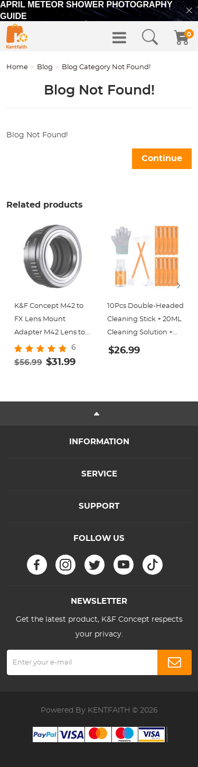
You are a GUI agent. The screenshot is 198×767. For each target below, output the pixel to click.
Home (17, 67)
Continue (162, 158)
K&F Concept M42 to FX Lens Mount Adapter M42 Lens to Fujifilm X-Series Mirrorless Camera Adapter (49, 321)
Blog (45, 67)
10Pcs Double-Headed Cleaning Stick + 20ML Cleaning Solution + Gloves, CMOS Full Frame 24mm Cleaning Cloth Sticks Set (145, 321)
